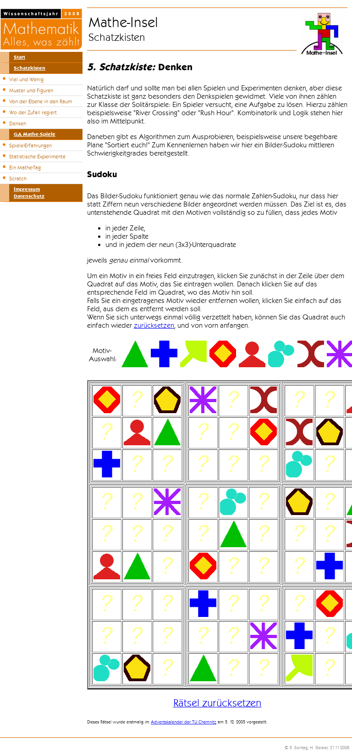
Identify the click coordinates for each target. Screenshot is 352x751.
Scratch (18, 178)
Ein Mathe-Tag (25, 167)
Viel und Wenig (26, 79)
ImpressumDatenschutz (29, 193)
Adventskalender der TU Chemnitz (183, 722)
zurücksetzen (154, 325)
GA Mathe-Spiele (34, 134)
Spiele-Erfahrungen (30, 145)
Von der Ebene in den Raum (40, 101)
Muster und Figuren (31, 90)
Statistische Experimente (37, 156)
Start (19, 57)
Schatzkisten (29, 68)
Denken (17, 123)
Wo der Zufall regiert (33, 112)
